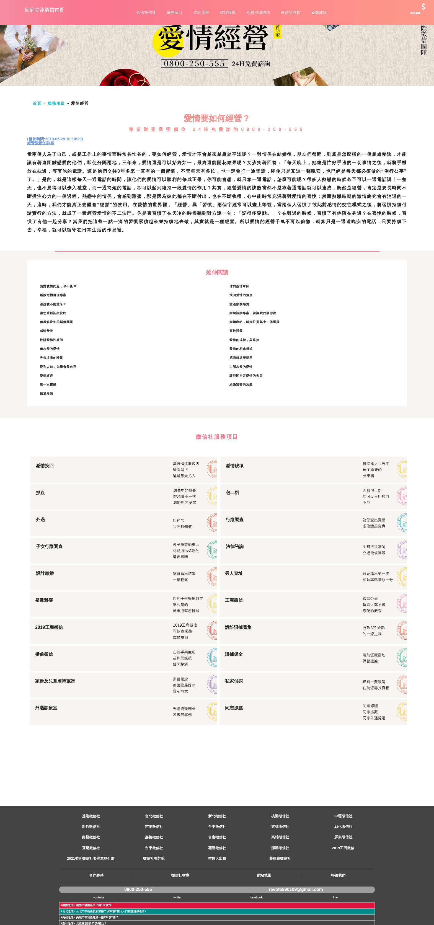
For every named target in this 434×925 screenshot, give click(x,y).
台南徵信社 (217, 862)
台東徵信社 (154, 873)
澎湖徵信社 (280, 873)
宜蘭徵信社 (91, 873)
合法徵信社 (146, 12)
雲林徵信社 (280, 851)
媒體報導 (228, 12)
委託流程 (201, 12)
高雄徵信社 (280, 862)
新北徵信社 (217, 841)
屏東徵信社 (343, 862)
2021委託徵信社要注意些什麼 (91, 883)
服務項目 (174, 12)
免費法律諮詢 (258, 12)
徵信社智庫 (180, 900)
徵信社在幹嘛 (154, 883)
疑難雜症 (319, 12)
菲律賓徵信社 (280, 883)
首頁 (37, 128)
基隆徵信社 (91, 841)
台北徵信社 (154, 841)
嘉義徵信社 (154, 862)
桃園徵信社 (280, 841)
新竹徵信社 (91, 851)
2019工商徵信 (343, 873)
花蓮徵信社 (217, 873)
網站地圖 (264, 900)
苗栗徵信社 (154, 851)
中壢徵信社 (343, 841)
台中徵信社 (217, 851)
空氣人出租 (217, 883)
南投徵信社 (91, 862)
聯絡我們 (338, 900)
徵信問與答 (290, 12)
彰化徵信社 (343, 851)
